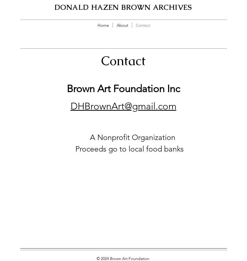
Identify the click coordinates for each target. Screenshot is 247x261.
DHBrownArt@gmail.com (123, 106)
